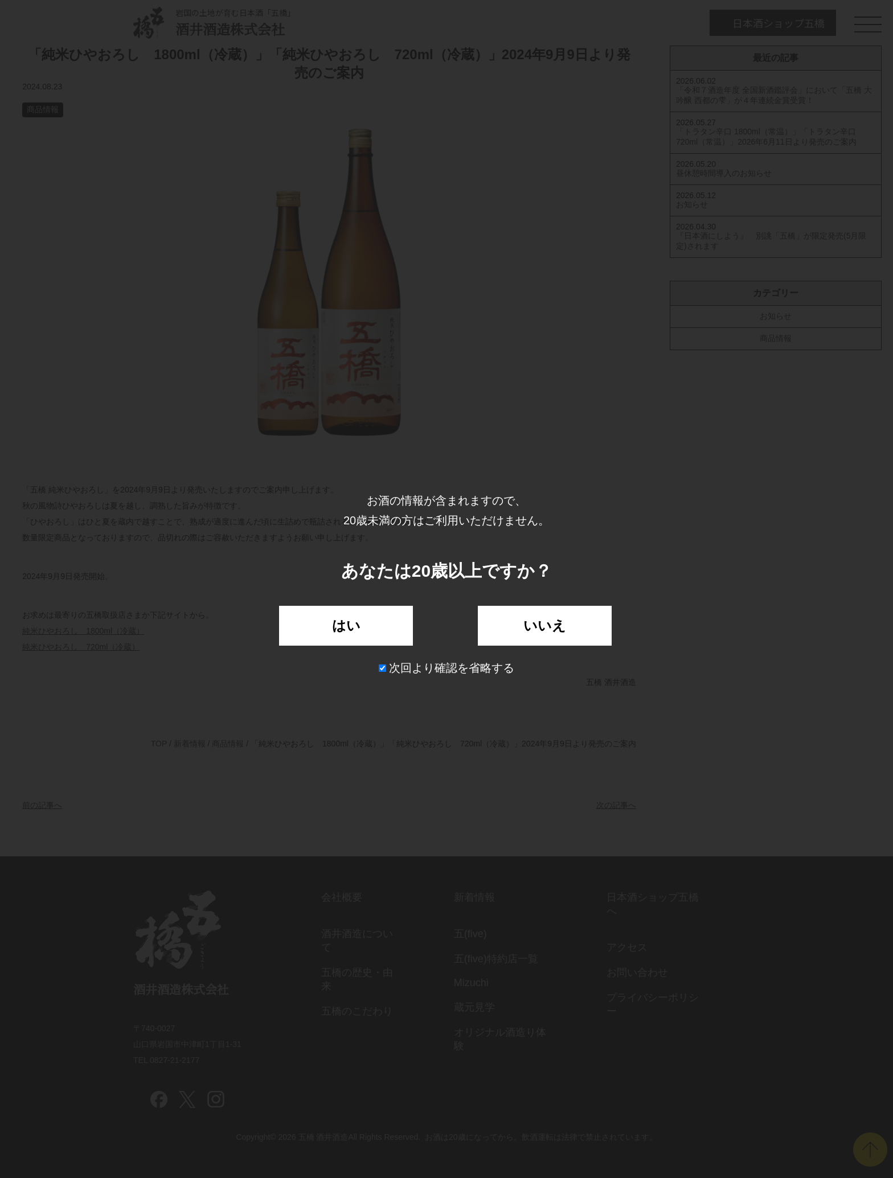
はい (346, 625)
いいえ (544, 625)
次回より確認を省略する (447, 668)
